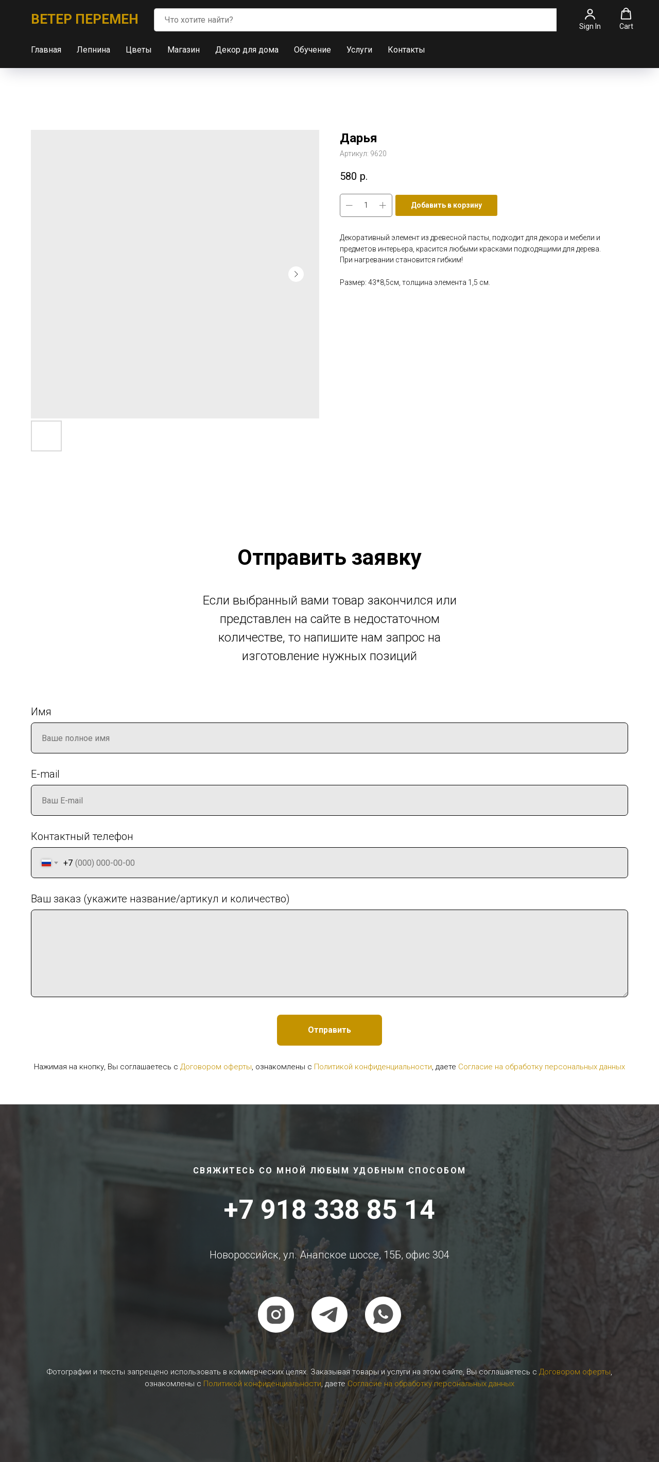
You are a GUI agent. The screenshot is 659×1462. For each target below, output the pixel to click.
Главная (46, 50)
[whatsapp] (383, 1315)
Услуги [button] (359, 50)
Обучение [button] (312, 50)
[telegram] (329, 1315)
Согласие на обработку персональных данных (541, 1066)
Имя (41, 711)
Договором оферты (216, 1066)
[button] (590, 19)
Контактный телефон (82, 836)
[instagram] (276, 1315)
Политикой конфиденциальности (373, 1066)
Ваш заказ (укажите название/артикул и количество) (160, 899)
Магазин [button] (183, 50)
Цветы (139, 50)
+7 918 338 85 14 (329, 1209)
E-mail (45, 774)
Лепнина (93, 50)
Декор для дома (247, 50)
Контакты (406, 50)
